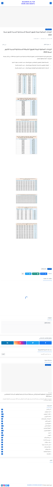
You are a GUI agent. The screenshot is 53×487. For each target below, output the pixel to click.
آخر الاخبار (26, 409)
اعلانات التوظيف (26, 414)
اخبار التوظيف (26, 411)
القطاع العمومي (26, 430)
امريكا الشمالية (26, 437)
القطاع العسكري (26, 428)
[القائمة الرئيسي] (51, 3)
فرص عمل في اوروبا (26, 444)
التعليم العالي (26, 421)
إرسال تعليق (47, 322)
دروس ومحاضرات (26, 440)
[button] (43, 274)
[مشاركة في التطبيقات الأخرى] (22, 274)
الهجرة (26, 435)
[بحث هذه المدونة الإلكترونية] (28, 354)
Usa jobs (26, 453)
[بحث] (2, 3)
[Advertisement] (26, 17)
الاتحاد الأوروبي (26, 416)
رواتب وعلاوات (26, 442)
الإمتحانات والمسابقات (26, 418)
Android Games (26, 451)
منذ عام (49, 392)
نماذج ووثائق (48, 29)
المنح (26, 432)
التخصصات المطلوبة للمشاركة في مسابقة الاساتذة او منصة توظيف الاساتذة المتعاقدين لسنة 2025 (28, 395)
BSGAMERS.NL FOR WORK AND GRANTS (28, 3)
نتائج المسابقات (26, 447)
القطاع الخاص (26, 425)
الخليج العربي (26, 423)
